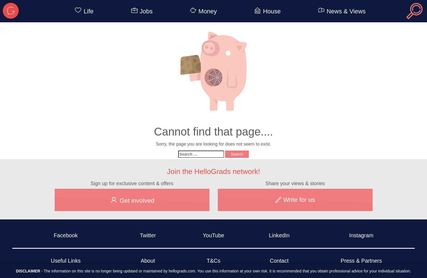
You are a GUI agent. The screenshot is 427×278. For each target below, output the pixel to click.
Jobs (141, 11)
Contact (279, 261)
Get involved (132, 200)
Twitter (148, 235)
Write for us (295, 199)
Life (83, 11)
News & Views (341, 11)
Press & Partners (361, 261)
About (148, 261)
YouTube (213, 235)
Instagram (361, 235)
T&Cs (213, 261)
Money (202, 11)
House (266, 11)
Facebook (66, 235)
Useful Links (66, 261)
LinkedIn (279, 235)
